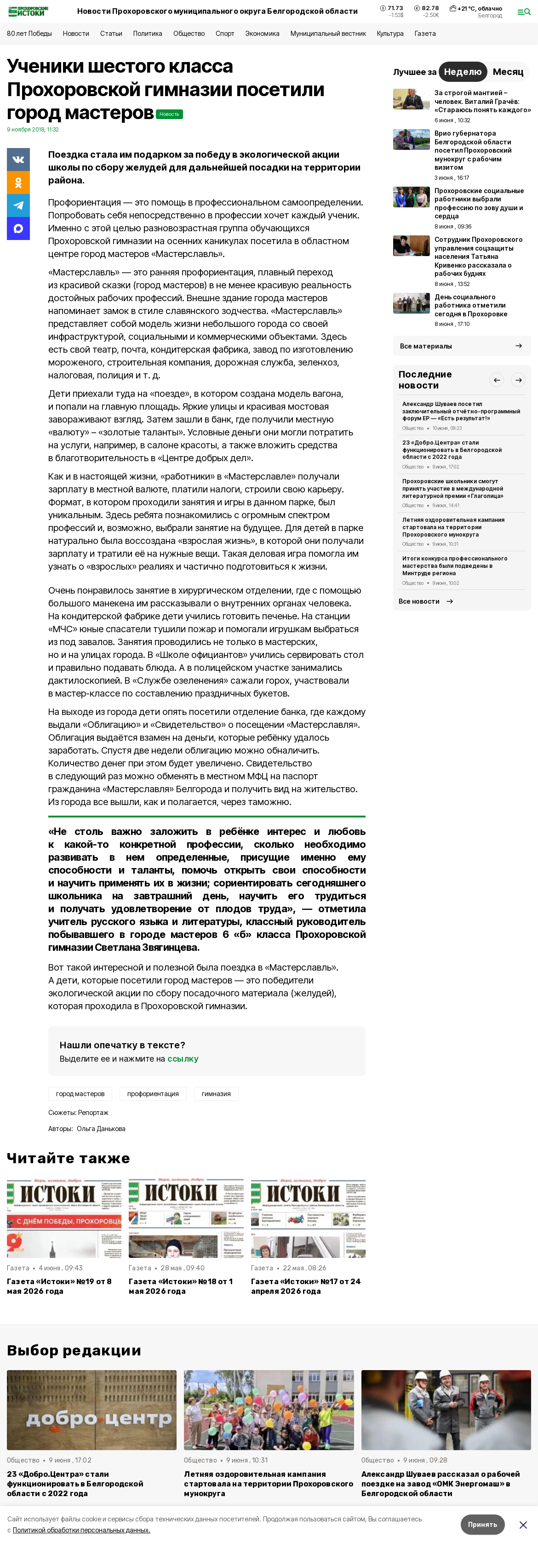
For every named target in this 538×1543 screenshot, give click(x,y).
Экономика (262, 33)
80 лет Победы (29, 33)
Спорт (225, 33)
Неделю (463, 71)
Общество (189, 33)
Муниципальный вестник (328, 33)
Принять (483, 1524)
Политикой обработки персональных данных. (81, 1530)
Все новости (419, 601)
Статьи (111, 33)
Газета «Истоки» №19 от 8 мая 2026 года (59, 1286)
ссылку (183, 1058)
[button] (496, 379)
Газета (425, 33)
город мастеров (80, 1093)
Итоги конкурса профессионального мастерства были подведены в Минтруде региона (455, 566)
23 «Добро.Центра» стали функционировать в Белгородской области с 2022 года (452, 450)
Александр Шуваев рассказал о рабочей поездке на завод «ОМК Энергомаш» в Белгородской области (441, 1484)
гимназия (216, 1093)
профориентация (153, 1093)
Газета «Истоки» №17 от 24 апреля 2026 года (306, 1286)
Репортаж (93, 1112)
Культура (390, 33)
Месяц (508, 71)
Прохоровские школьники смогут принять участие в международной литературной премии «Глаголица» (453, 488)
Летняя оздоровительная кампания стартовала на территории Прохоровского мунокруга (453, 527)
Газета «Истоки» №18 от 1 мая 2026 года (181, 1286)
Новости (76, 33)
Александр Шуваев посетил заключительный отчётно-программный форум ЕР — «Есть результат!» (461, 411)
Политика (147, 33)
